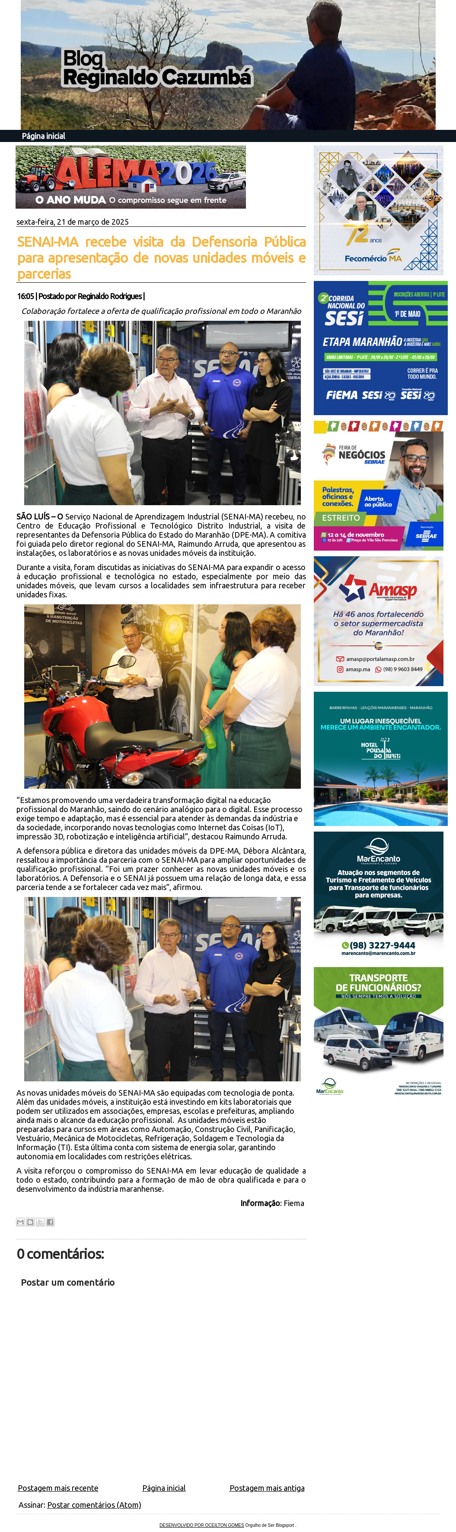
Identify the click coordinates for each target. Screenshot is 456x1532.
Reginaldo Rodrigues (109, 296)
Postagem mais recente (58, 1488)
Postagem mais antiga (267, 1488)
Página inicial (43, 136)
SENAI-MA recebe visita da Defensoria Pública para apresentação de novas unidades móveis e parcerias (161, 257)
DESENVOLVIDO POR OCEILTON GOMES (201, 1525)
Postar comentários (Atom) (94, 1504)
